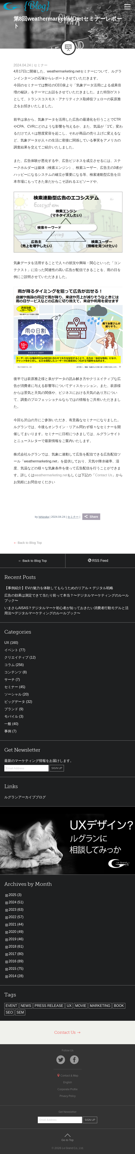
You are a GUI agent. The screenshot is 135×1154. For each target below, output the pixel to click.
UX (6, 642)
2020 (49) (16, 932)
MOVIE (80, 1006)
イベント (11, 650)
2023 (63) (16, 909)
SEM (20, 1012)
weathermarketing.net (51, 475)
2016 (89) (16, 961)
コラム (9, 665)
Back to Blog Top (28, 542)
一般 (7, 724)
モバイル (11, 716)
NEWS (26, 1006)
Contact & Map (67, 1075)
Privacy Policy (68, 1096)
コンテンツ (13, 672)
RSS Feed (98, 560)
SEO (9, 1012)
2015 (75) (16, 968)
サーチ (9, 679)
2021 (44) (16, 924)
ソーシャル (13, 694)
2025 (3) (15, 895)
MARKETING (100, 1006)
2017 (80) (16, 954)
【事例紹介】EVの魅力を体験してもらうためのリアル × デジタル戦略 (58, 588)
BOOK (119, 1006)
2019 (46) (16, 939)
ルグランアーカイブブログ (25, 797)
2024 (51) (16, 902)
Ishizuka (44, 516)
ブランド (11, 709)
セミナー (41, 65)
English (67, 1082)
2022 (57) (16, 917)
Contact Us (103, 475)
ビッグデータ (14, 702)
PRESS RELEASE (49, 1006)
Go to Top (68, 1137)
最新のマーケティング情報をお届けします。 (38, 761)
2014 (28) (16, 976)
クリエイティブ (16, 657)
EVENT (11, 1006)
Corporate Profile (67, 1089)
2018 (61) (16, 946)
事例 (7, 731)
